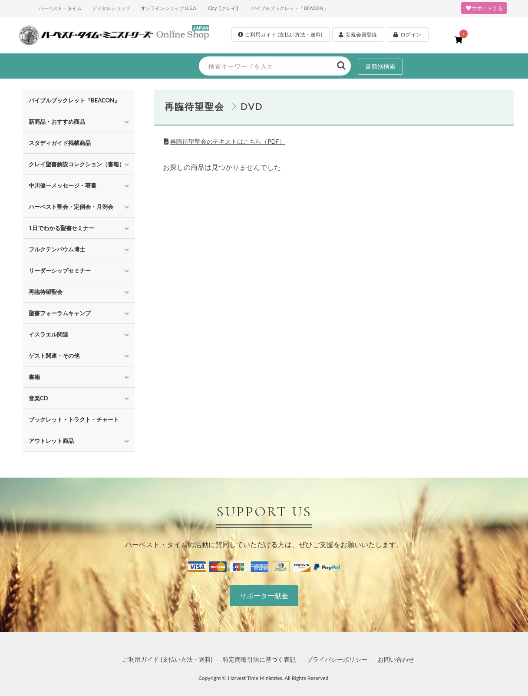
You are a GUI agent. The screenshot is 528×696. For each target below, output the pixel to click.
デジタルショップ (111, 8)
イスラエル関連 (48, 334)
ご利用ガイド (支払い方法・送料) (167, 659)
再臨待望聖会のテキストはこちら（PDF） (227, 141)
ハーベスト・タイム (60, 8)
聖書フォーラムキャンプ (60, 313)
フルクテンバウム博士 (57, 249)
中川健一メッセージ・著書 (62, 185)
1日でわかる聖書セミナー (61, 227)
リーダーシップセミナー (60, 270)
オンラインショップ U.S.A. (169, 8)
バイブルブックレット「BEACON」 (289, 8)
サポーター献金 (264, 595)
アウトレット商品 (51, 440)
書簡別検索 (380, 66)
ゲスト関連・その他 (54, 355)
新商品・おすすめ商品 (57, 121)
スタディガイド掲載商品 (60, 142)
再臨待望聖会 (46, 291)
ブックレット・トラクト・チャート (74, 419)
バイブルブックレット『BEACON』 (74, 100)
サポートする (484, 8)
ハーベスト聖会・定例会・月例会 (71, 206)
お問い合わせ (396, 659)
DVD (252, 106)
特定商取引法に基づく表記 (259, 659)
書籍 (34, 376)
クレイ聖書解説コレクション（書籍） (77, 164)
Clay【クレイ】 (224, 8)
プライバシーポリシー (337, 659)
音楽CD (38, 398)
